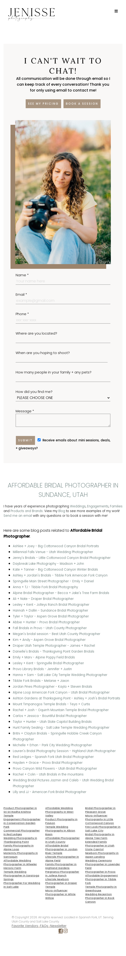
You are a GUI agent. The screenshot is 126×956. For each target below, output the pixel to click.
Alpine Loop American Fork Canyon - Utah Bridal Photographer (61, 692)
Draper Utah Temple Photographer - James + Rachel (54, 645)
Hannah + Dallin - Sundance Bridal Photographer (50, 610)
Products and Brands (26, 511)
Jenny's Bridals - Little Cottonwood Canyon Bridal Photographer (62, 558)
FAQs (44, 926)
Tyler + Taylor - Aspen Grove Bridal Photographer (51, 616)
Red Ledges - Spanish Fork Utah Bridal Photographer (53, 757)
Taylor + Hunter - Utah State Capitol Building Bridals (52, 722)
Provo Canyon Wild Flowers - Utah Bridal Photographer (55, 768)
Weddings (78, 506)
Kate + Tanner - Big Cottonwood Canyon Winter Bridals (55, 569)
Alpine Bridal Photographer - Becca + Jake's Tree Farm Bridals (61, 593)
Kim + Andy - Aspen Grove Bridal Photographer (49, 640)
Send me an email (18, 515)
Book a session (82, 104)
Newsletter (58, 926)
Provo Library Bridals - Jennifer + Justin (42, 669)
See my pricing (43, 104)
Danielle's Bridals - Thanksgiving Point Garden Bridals (53, 651)
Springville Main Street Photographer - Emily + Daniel (53, 581)
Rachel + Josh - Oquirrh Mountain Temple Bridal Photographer (61, 710)
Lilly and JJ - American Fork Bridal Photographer (49, 792)
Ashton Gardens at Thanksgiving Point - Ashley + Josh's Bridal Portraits (66, 698)
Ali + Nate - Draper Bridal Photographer (43, 599)
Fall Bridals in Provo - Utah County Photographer (50, 628)
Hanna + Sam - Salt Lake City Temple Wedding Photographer (60, 675)
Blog (61, 511)
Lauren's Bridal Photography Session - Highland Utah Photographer (64, 751)
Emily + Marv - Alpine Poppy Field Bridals (44, 657)
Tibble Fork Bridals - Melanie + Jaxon (41, 681)
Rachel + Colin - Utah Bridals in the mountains (48, 774)
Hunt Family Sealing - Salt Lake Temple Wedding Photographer (61, 727)
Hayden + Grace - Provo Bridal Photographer (48, 762)
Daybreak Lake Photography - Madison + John (48, 563)
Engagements (97, 506)
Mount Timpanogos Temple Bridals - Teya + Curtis (51, 704)
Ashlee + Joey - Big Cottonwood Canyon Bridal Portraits (56, 546)
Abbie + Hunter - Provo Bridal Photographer (46, 622)
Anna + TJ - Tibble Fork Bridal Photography (45, 587)
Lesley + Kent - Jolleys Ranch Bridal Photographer (51, 604)
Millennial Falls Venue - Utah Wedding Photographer (53, 552)
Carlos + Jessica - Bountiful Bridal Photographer (50, 716)
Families (116, 506)
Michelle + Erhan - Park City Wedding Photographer (52, 745)
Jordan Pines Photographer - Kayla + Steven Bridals (52, 686)
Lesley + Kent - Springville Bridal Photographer (48, 663)
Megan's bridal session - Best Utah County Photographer (56, 634)
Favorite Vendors (25, 926)
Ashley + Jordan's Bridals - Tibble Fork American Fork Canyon (60, 575)
